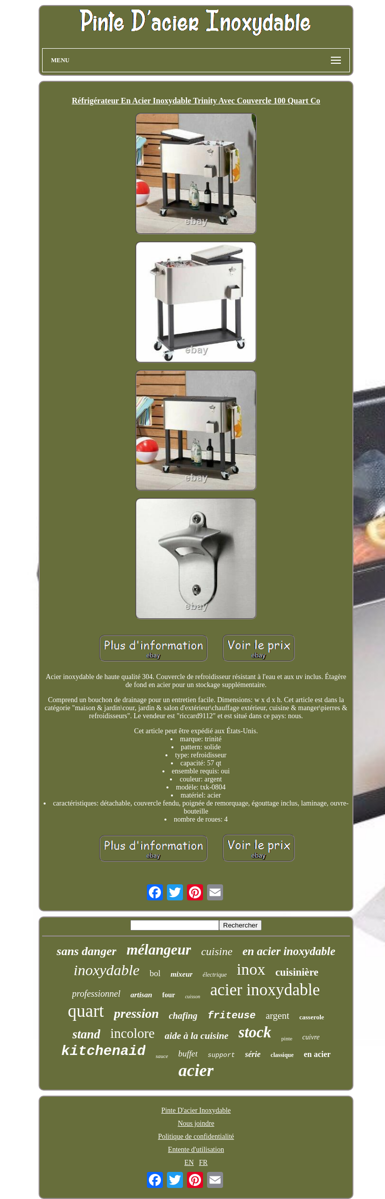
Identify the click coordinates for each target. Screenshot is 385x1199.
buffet (188, 1053)
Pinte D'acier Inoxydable (196, 1110)
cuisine (216, 951)
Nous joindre (196, 1123)
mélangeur (158, 950)
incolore (132, 1033)
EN (189, 1162)
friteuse (232, 1015)
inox (251, 969)
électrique (215, 974)
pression (136, 1013)
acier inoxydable (265, 990)
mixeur (181, 974)
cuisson (192, 996)
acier (196, 1070)
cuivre (310, 1037)
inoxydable (107, 970)
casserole (311, 1017)
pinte (286, 1038)
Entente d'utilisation (196, 1149)
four (168, 995)
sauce (161, 1056)
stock (255, 1032)
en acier (317, 1054)
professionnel (96, 994)
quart (86, 1011)
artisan (141, 995)
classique (282, 1054)
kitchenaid (103, 1051)
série (253, 1054)
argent (277, 1015)
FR (203, 1162)
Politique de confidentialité (196, 1136)
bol (154, 973)
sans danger (86, 951)
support (221, 1055)
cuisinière (296, 972)
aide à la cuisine (196, 1035)
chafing (183, 1016)
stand (86, 1034)
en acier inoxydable (289, 951)
